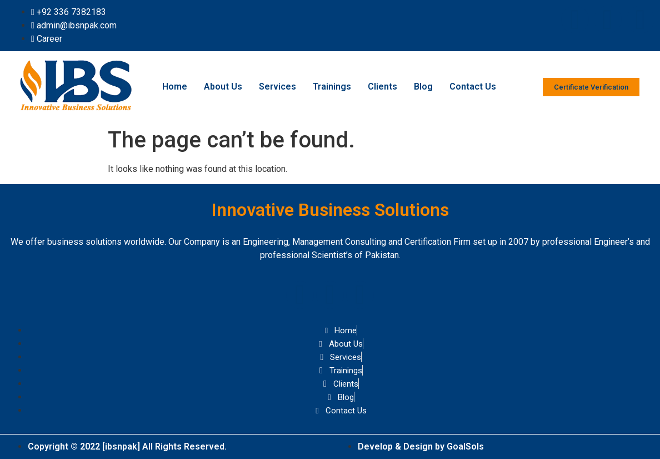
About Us (223, 86)
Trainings (332, 86)
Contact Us (472, 86)
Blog (423, 86)
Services (277, 86)
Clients (382, 86)
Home (174, 86)
